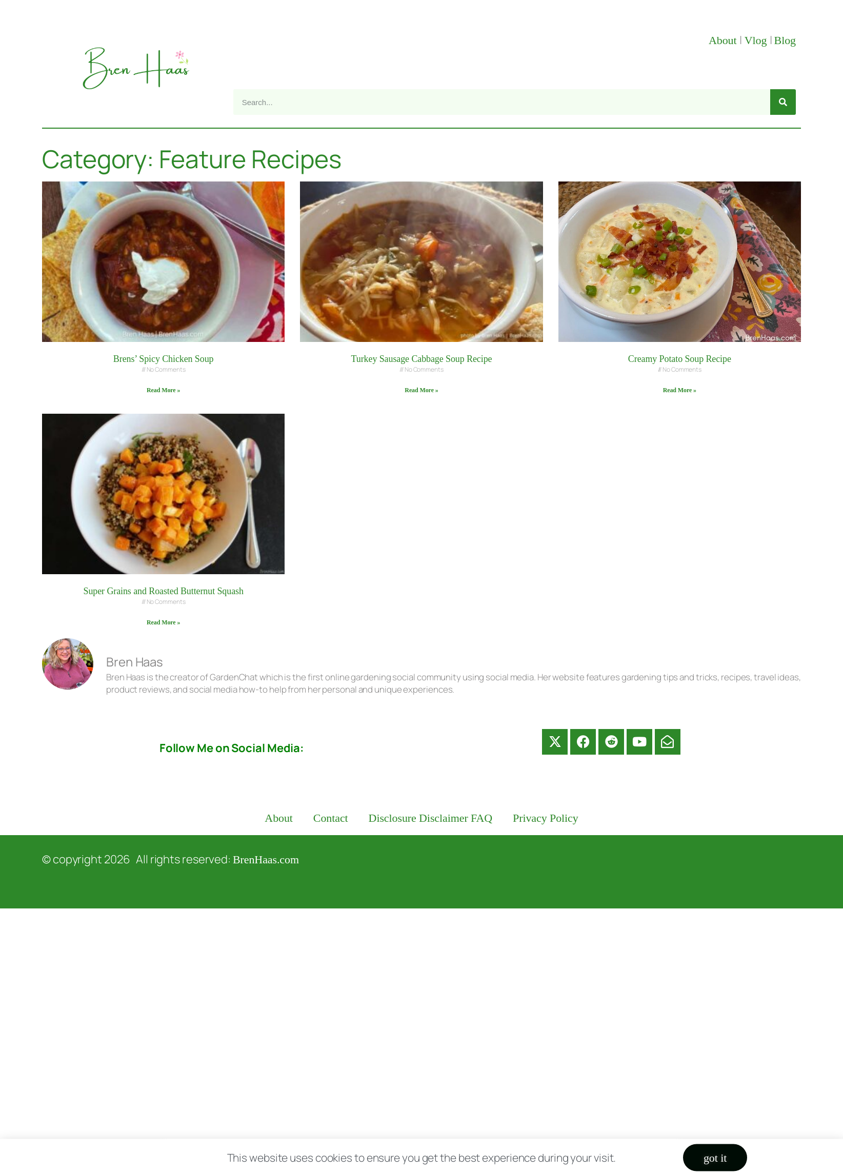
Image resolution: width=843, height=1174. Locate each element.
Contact (330, 818)
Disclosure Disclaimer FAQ (431, 818)
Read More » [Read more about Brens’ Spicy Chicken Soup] (163, 390)
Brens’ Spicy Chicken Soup (163, 359)
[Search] (783, 102)
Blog (785, 40)
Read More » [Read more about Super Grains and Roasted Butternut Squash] (163, 622)
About (724, 40)
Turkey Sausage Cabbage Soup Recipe (421, 359)
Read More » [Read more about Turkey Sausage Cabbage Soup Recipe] (421, 390)
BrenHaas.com (266, 859)
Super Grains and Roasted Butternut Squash (163, 591)
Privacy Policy (545, 818)
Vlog (757, 40)
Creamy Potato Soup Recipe (679, 359)
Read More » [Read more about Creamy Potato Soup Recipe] (679, 390)
